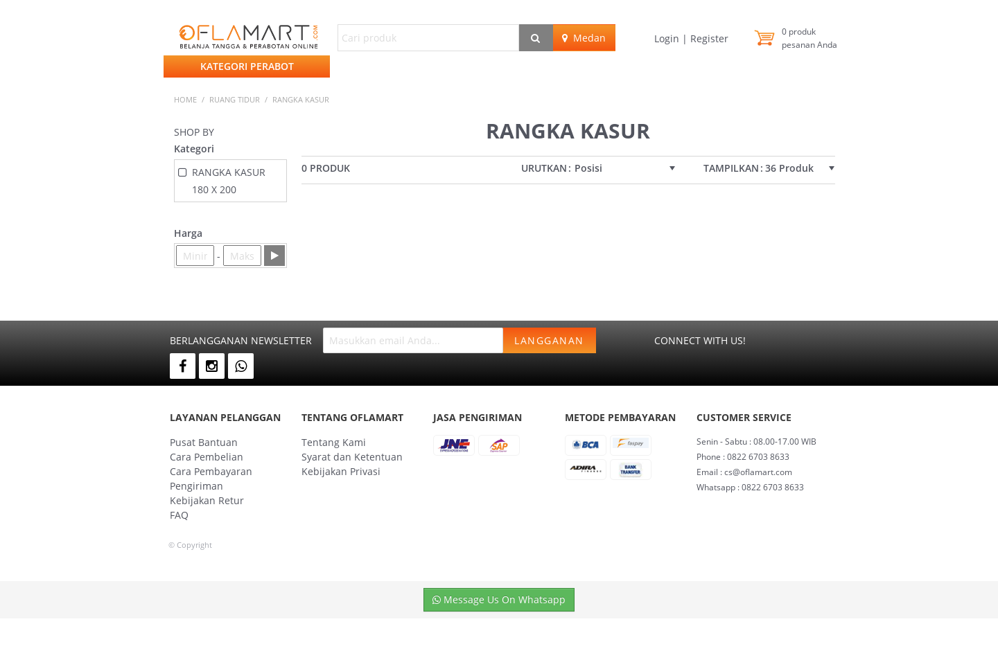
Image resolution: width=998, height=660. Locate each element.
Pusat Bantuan (204, 442)
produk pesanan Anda (809, 38)
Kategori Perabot (247, 66)
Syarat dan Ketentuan (352, 456)
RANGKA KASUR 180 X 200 (228, 181)
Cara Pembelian (206, 456)
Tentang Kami (333, 442)
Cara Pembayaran (211, 471)
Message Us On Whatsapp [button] (499, 599)
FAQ (179, 514)
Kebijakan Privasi (340, 471)
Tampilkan (731, 168)
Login (668, 38)
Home (185, 99)
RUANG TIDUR (234, 99)
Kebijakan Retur (207, 500)
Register (708, 38)
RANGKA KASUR (300, 99)
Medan (584, 37)
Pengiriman (196, 485)
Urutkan (544, 168)
